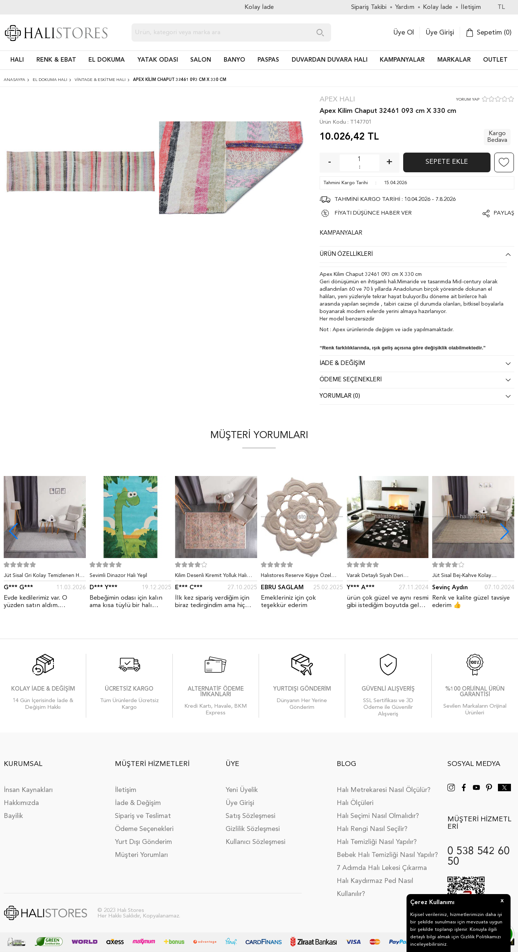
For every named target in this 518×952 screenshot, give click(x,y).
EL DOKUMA (106, 60)
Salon (200, 60)
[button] (504, 531)
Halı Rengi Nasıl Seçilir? (372, 829)
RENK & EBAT (56, 60)
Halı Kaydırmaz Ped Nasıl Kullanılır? (375, 887)
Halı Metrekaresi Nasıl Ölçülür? (383, 790)
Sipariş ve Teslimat (143, 816)
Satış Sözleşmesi (250, 816)
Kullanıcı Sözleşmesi (255, 842)
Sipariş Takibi (368, 7)
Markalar (454, 60)
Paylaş (503, 213)
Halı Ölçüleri (355, 803)
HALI (17, 60)
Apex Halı (337, 99)
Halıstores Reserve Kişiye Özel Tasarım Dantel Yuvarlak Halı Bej (299, 577)
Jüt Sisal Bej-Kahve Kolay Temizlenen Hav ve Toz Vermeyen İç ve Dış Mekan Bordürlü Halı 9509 (472, 577)
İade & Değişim (138, 803)
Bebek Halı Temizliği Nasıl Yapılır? (387, 855)
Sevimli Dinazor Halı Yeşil (118, 575)
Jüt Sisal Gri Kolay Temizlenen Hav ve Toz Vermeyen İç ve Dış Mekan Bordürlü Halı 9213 (44, 577)
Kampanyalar (402, 60)
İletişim (125, 790)
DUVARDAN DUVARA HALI (330, 60)
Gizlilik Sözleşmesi (253, 829)
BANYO (234, 60)
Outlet (495, 60)
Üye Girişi (439, 32)
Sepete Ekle (446, 162)
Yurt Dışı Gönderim (143, 842)
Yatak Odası (157, 60)
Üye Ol (403, 32)
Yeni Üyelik (242, 790)
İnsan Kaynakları (28, 790)
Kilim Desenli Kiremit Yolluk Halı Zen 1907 (211, 577)
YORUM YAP (467, 100)
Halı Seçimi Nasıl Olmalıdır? (378, 816)
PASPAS (268, 60)
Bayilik (13, 816)
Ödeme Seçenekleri (144, 829)
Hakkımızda (21, 803)
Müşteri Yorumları (141, 855)
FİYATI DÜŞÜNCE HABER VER (373, 213)
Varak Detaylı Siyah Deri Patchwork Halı (375, 577)
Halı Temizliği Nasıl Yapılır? (377, 842)
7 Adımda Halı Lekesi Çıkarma (382, 868)
